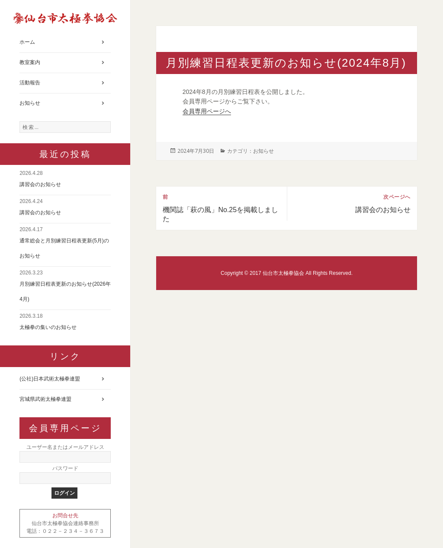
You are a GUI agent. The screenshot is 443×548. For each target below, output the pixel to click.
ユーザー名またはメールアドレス (65, 447)
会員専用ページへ (207, 111)
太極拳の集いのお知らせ (48, 327)
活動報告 (29, 83)
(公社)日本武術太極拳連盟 (49, 379)
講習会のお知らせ (40, 184)
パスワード (65, 468)
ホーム (27, 42)
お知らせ (29, 103)
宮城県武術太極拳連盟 (45, 399)
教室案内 (29, 62)
